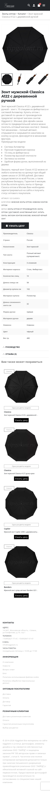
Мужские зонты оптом (21, 202)
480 (28, 338)
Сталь (29, 269)
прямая (30, 312)
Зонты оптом (9, 13)
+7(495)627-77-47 (10, 638)
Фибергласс (37, 269)
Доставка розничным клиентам (17, 716)
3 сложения (32, 263)
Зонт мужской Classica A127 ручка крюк (19, 473)
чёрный (30, 331)
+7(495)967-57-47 (26, 638)
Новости (6, 666)
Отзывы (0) (11, 354)
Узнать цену (17, 226)
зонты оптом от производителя (22, 209)
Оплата (6, 698)
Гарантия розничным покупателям (18, 724)
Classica (30, 233)
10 (28, 276)
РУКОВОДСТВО (12, 347)
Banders (7, 587)
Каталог (22, 13)
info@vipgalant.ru (10, 645)
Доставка (7, 694)
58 (28, 282)
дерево (30, 318)
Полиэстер (31, 295)
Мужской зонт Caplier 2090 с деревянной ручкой (23, 532)
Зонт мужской (33, 246)
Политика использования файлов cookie (21, 677)
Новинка (30, 325)
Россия (30, 240)
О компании (8, 662)
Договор (6, 701)
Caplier (7, 528)
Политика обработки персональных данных (19, 682)
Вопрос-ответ (9, 669)
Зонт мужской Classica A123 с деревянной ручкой (23, 415)
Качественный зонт (28, 212)
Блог (5, 673)
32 (28, 304)
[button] (47, 49)
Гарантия (7, 705)
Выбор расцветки (10, 727)
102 (28, 289)
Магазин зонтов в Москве (19, 215)
